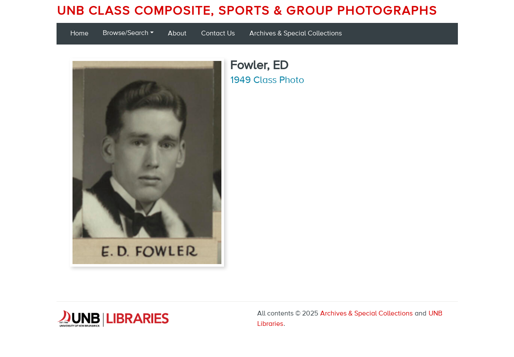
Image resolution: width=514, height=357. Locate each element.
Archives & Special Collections (295, 33)
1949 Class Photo (267, 80)
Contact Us (218, 33)
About (177, 33)
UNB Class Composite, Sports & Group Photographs (247, 11)
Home (79, 33)
